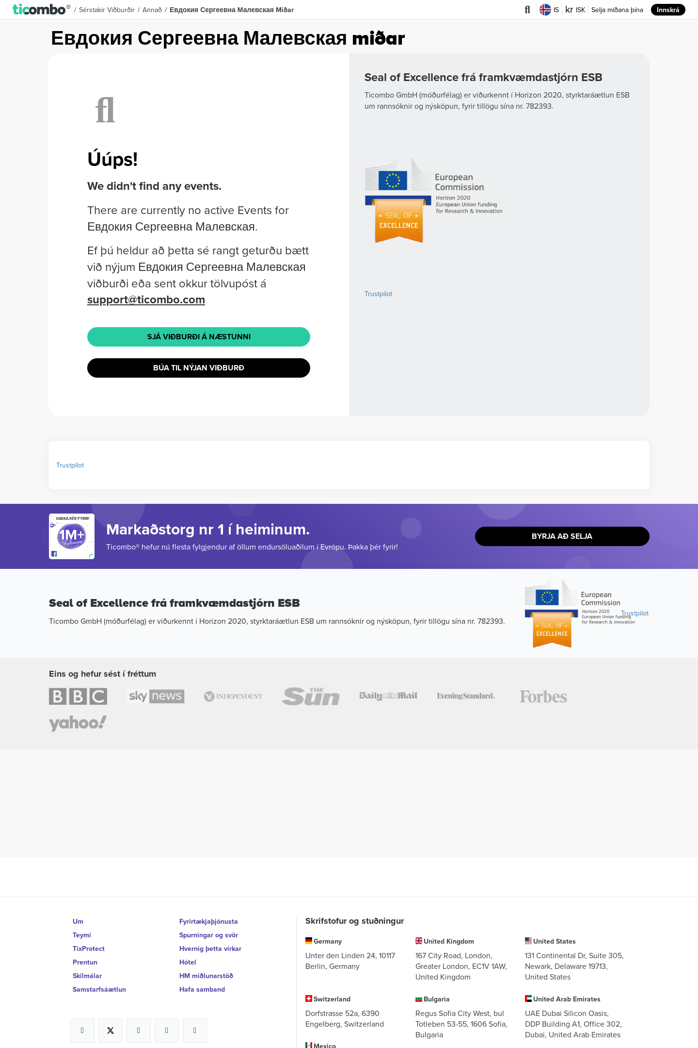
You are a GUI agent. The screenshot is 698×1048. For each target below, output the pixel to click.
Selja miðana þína (617, 10)
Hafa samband (202, 989)
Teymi (82, 935)
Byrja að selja (562, 536)
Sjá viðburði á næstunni (199, 336)
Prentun (85, 962)
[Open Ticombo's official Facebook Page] (73, 554)
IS (549, 9)
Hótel (187, 962)
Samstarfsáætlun (99, 989)
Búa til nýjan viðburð (198, 367)
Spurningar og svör (208, 935)
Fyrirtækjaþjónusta (208, 921)
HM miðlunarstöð (206, 976)
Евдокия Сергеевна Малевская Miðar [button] (232, 10)
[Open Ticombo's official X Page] (110, 1030)
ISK (575, 9)
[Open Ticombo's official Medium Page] (167, 1030)
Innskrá (668, 10)
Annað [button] (152, 10)
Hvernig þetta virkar (210, 948)
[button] (42, 10)
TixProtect (89, 948)
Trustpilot (378, 294)
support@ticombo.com (146, 299)
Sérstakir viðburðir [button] (107, 10)
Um (78, 921)
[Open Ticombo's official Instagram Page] (139, 1030)
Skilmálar (87, 976)
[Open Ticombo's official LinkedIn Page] (195, 1030)
